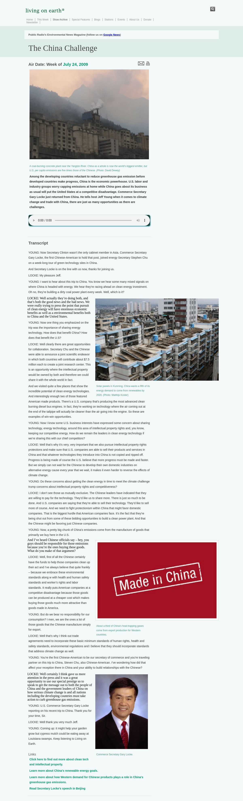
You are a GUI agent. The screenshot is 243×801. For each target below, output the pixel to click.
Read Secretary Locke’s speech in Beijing (58, 788)
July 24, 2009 (75, 64)
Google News (111, 34)
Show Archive (60, 19)
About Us (134, 19)
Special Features (81, 19)
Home (30, 19)
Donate (147, 19)
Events (121, 19)
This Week (43, 19)
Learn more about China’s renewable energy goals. (64, 770)
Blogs (97, 19)
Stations (109, 19)
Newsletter (32, 22)
